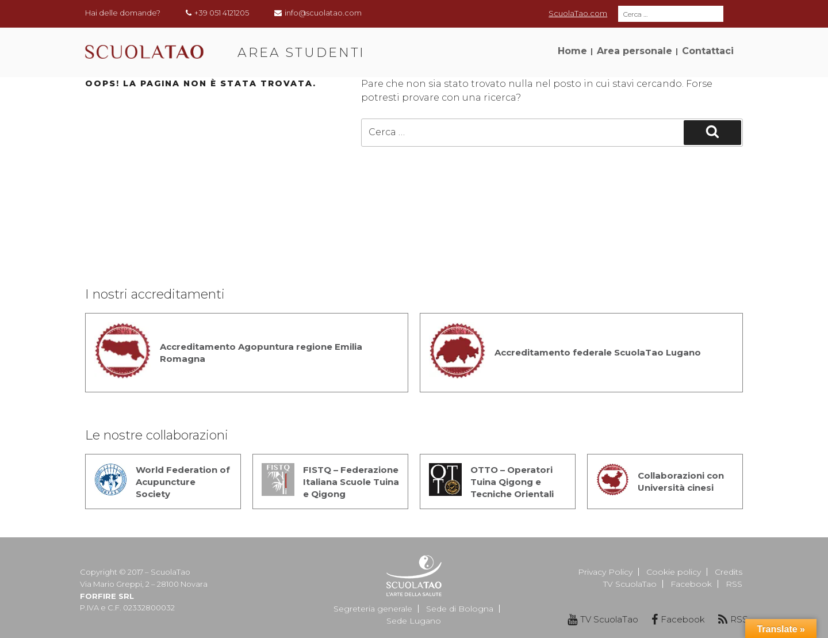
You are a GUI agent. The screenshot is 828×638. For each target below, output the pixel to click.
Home (572, 50)
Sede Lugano (413, 621)
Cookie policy (673, 572)
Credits (728, 572)
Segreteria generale (373, 609)
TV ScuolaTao (630, 584)
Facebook (691, 584)
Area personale (634, 50)
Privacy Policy (605, 572)
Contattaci (708, 50)
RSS (734, 584)
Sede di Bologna (459, 609)
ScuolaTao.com (578, 13)
